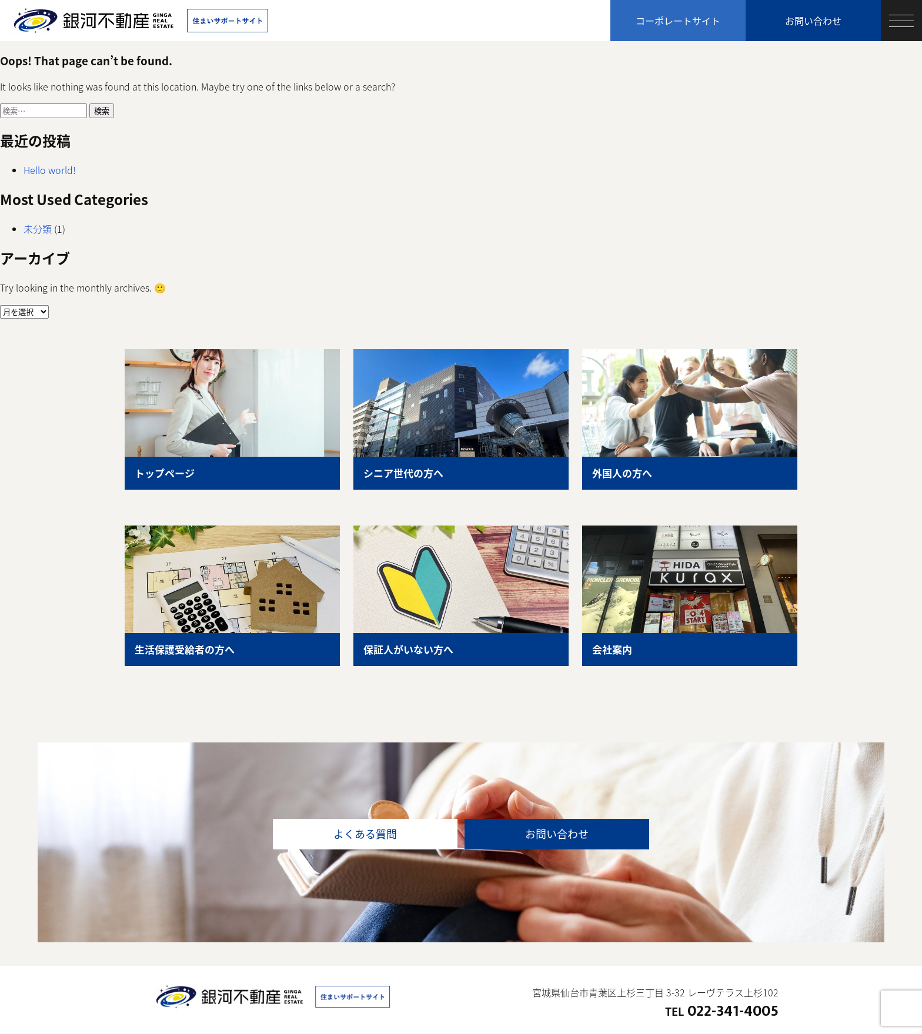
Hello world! (50, 170)
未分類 (38, 229)
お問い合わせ (813, 21)
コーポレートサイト (678, 21)
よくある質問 (365, 834)
